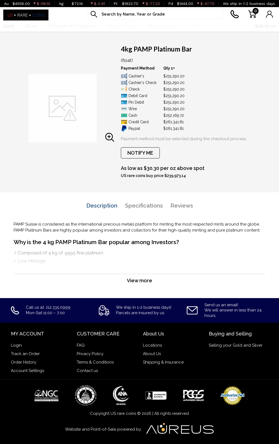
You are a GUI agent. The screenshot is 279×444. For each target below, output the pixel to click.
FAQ (81, 345)
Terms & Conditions (95, 362)
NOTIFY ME (140, 153)
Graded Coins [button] (122, 26)
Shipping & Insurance (163, 362)
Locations (152, 345)
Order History (23, 362)
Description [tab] (101, 205)
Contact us (87, 370)
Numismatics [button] (162, 26)
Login (16, 345)
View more (139, 280)
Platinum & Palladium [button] (72, 26)
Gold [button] (8, 26)
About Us (152, 353)
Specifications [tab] (144, 205)
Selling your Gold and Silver (235, 345)
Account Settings (27, 370)
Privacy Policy (90, 353)
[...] (156, 14)
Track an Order (25, 353)
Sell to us (265, 26)
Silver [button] (31, 26)
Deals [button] (194, 26)
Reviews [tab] (181, 205)
